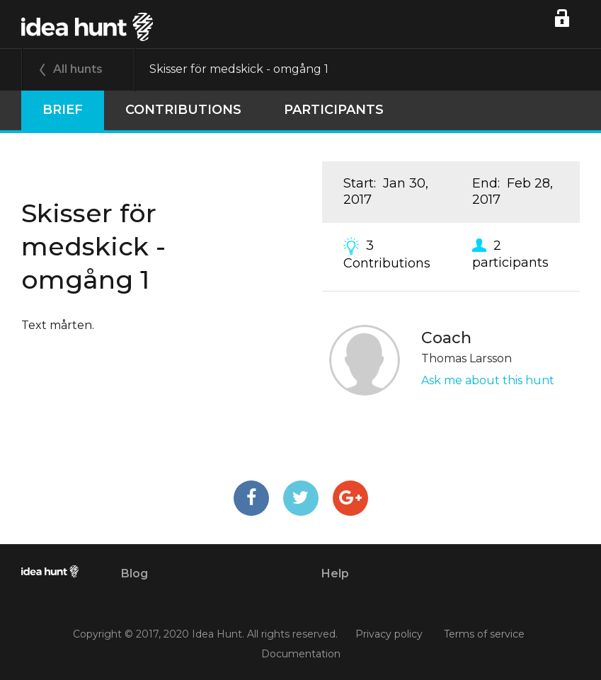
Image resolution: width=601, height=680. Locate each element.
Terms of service (484, 634)
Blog (134, 573)
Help (335, 573)
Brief (62, 109)
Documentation (300, 654)
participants (334, 109)
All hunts (78, 69)
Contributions (183, 109)
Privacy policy (389, 634)
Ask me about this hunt (487, 380)
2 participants (510, 253)
